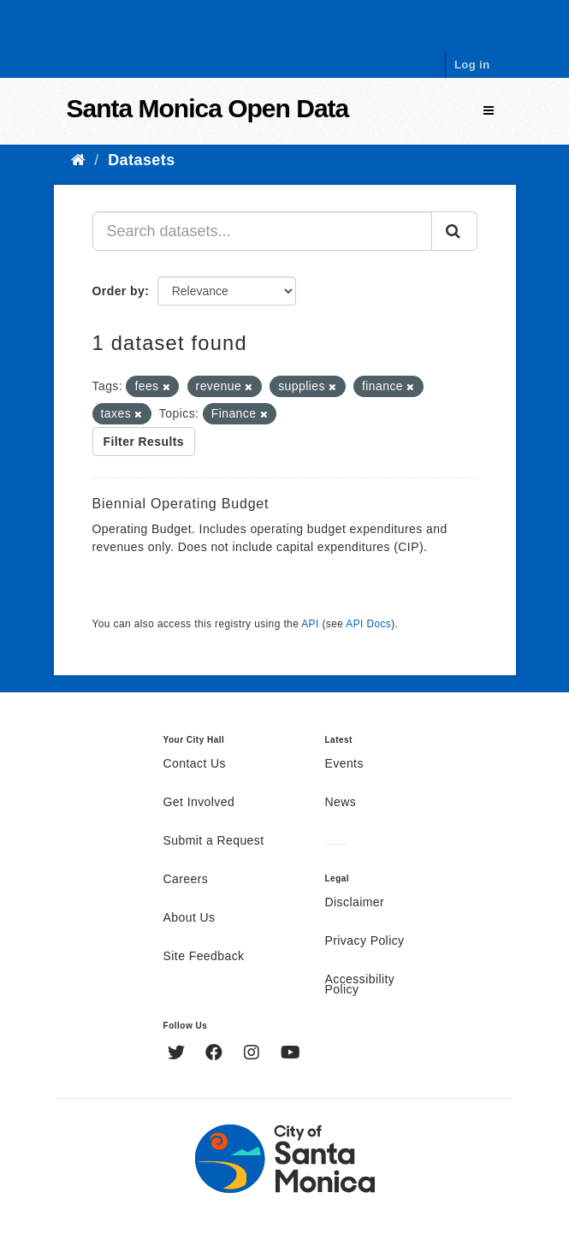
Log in (472, 64)
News (341, 803)
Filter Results (144, 441)
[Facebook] (216, 1054)
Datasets (141, 160)
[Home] (78, 160)
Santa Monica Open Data (208, 108)
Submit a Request (213, 841)
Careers (186, 880)
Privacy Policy (365, 941)
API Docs (368, 624)
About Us (189, 918)
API (309, 624)
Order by (118, 291)
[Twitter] (178, 1054)
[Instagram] (253, 1054)
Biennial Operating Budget (181, 503)
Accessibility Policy (360, 985)
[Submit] (454, 231)
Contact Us (194, 764)
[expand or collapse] (488, 110)
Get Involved (199, 803)
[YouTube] (290, 1054)
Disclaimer (355, 903)
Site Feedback (204, 957)
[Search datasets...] (262, 231)
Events (344, 764)
